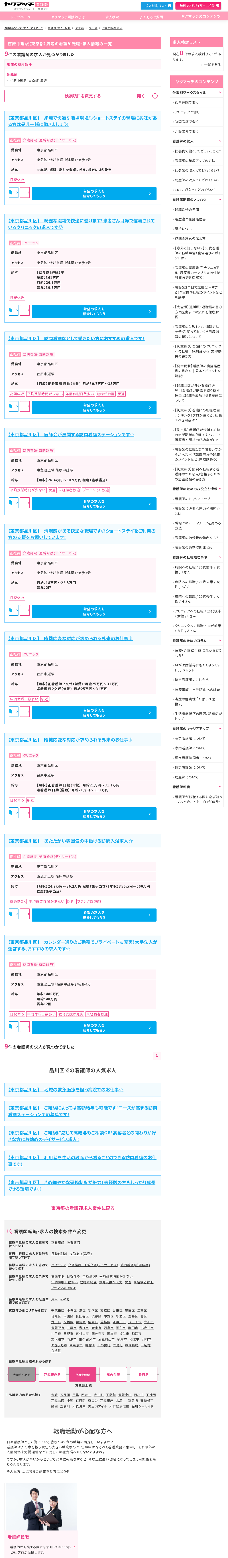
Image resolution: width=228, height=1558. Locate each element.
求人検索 (110, 16)
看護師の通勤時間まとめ (193, 547)
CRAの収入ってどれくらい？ (195, 189)
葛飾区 (105, 1322)
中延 (70, 1400)
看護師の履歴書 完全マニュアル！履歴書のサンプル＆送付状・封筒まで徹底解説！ (198, 272)
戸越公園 (58, 1400)
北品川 (121, 1400)
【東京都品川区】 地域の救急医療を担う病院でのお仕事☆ (65, 1089)
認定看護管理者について (193, 757)
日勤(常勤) (59, 1253)
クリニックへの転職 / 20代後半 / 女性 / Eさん (198, 613)
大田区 (68, 1316)
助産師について (186, 777)
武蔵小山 (125, 1394)
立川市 (149, 1322)
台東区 (118, 1310)
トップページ (20, 16)
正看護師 (58, 1242)
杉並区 (121, 1316)
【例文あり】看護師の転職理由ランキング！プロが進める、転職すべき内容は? (198, 415)
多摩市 (122, 1339)
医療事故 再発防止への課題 (197, 689)
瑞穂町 (90, 1345)
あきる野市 (59, 1345)
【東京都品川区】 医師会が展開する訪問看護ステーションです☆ (71, 434)
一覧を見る (212, 64)
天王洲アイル (97, 1406)
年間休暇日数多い (64, 1282)
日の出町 (104, 1345)
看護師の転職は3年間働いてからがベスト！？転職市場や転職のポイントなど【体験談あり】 (198, 454)
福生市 (124, 1333)
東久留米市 (87, 1339)
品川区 (93, 28)
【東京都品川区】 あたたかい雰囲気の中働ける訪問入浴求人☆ (70, 840)
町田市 (133, 1327)
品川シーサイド (142, 1406)
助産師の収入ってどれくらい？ (197, 180)
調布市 (121, 1327)
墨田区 (130, 1310)
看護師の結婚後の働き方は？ (197, 537)
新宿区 (93, 1310)
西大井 (86, 1394)
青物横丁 (147, 1400)
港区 (82, 1310)
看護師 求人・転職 (59, 28)
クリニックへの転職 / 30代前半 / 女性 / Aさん (198, 628)
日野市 (68, 1333)
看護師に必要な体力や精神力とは (197, 511)
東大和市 (58, 1339)
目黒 (75, 1394)
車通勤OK (89, 1276)
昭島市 (109, 1327)
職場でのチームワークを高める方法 (198, 525)
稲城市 (134, 1339)
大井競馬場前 (119, 1406)
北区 (143, 1316)
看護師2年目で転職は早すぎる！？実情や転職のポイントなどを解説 (198, 292)
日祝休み (73, 1276)
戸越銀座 (107, 1400)
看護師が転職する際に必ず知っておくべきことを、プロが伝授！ (198, 799)
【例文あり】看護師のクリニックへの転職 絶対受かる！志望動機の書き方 (198, 351)
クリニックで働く (187, 112)
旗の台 (93, 1400)
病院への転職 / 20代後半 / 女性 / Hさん (197, 599)
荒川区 (56, 1322)
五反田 (65, 1394)
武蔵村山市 (106, 1339)
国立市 (112, 1333)
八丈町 (56, 1350)
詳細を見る (83, 193)
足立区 (93, 1322)
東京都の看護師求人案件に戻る (82, 1208)
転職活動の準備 (187, 209)
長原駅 (143, 1374)
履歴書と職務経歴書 (190, 219)
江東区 (142, 1310)
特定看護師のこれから (192, 679)
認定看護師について (190, 738)
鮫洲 (54, 1406)
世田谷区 (82, 1316)
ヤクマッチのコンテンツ (199, 16)
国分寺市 (98, 1333)
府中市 (97, 1327)
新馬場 (133, 1400)
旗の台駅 (113, 1374)
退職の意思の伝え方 (190, 238)
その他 (65, 1299)
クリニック (58, 1265)
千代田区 (58, 1310)
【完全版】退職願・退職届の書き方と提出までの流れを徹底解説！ (198, 311)
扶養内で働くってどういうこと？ (198, 151)
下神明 (151, 1394)
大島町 (118, 1345)
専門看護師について (190, 748)
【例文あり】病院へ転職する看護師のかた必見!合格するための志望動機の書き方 (197, 474)
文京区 (105, 1310)
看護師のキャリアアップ (192, 498)
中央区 (72, 1310)
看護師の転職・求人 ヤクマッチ (23, 28)
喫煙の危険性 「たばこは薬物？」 (195, 701)
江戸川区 (119, 1322)
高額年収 (58, 1276)
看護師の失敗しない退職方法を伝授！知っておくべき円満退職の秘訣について (197, 331)
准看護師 (73, 1242)
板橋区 (68, 1322)
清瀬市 (72, 1339)
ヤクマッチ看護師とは (67, 16)
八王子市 (135, 1322)
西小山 (139, 1394)
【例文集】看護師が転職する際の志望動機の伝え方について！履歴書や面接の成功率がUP (198, 434)
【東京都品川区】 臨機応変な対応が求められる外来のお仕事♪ (70, 638)
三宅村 (146, 1345)
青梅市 (84, 1327)
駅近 (128, 1282)
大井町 (99, 1394)
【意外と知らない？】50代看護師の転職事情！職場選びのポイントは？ (198, 253)
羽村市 (147, 1339)
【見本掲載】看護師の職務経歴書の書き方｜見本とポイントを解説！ (198, 370)
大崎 (54, 1394)
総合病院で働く (186, 102)
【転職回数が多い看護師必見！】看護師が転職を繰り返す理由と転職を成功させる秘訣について (198, 393)
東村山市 (82, 1333)
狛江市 (137, 1333)
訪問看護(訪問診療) (135, 1265)
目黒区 (56, 1316)
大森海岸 (79, 1406)
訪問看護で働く (186, 121)
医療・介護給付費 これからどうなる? (198, 653)
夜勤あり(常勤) (80, 1253)
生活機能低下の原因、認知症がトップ (198, 716)
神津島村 (131, 1345)
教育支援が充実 (110, 1282)
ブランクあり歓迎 (63, 1287)
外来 (54, 1299)
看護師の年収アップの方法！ (196, 160)
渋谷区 (97, 1316)
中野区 (109, 1316)
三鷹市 (72, 1327)
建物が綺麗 (88, 1282)
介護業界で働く (186, 131)
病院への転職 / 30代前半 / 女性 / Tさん (197, 570)
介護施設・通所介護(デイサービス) (93, 1265)
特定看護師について (190, 767)
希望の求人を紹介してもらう (133, 193)
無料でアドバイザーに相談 (197, 5)
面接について (185, 228)
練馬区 (81, 1322)
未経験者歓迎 (144, 1282)
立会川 (65, 1406)
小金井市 (147, 1327)
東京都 (79, 28)
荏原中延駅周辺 (112, 28)
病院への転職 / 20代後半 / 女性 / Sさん (197, 584)
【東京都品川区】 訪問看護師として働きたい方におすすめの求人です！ (76, 338)
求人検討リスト (156, 5)
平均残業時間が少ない (116, 1276)
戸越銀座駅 (52, 1374)
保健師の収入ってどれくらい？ (197, 170)
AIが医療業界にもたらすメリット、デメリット (198, 667)
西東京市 (76, 1345)
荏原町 (81, 1400)
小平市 (56, 1333)
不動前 (111, 1394)
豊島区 (133, 1316)
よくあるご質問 (148, 16)
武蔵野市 (58, 1327)
